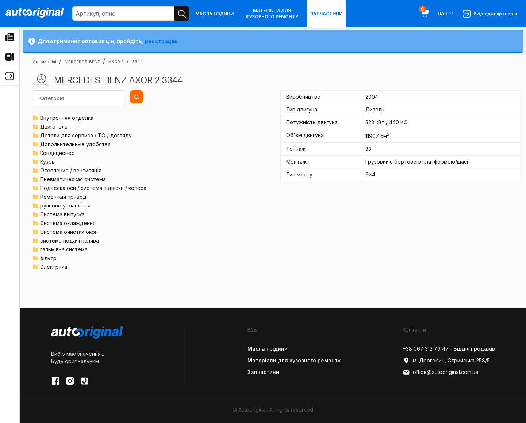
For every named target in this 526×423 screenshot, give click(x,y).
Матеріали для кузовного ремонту (272, 13)
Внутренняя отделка (66, 118)
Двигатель (54, 126)
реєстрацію (161, 41)
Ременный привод (63, 197)
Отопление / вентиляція (70, 170)
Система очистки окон (69, 232)
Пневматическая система (73, 179)
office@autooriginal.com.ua (440, 372)
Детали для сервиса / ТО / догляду (86, 135)
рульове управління (65, 205)
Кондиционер (57, 153)
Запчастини (326, 13)
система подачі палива (69, 240)
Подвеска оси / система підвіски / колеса (93, 188)
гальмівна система (64, 249)
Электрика (53, 267)
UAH (446, 13)
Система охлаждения (68, 223)
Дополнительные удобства (75, 144)
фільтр (48, 258)
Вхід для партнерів (490, 14)
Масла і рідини (214, 13)
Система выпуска (62, 214)
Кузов (47, 162)
